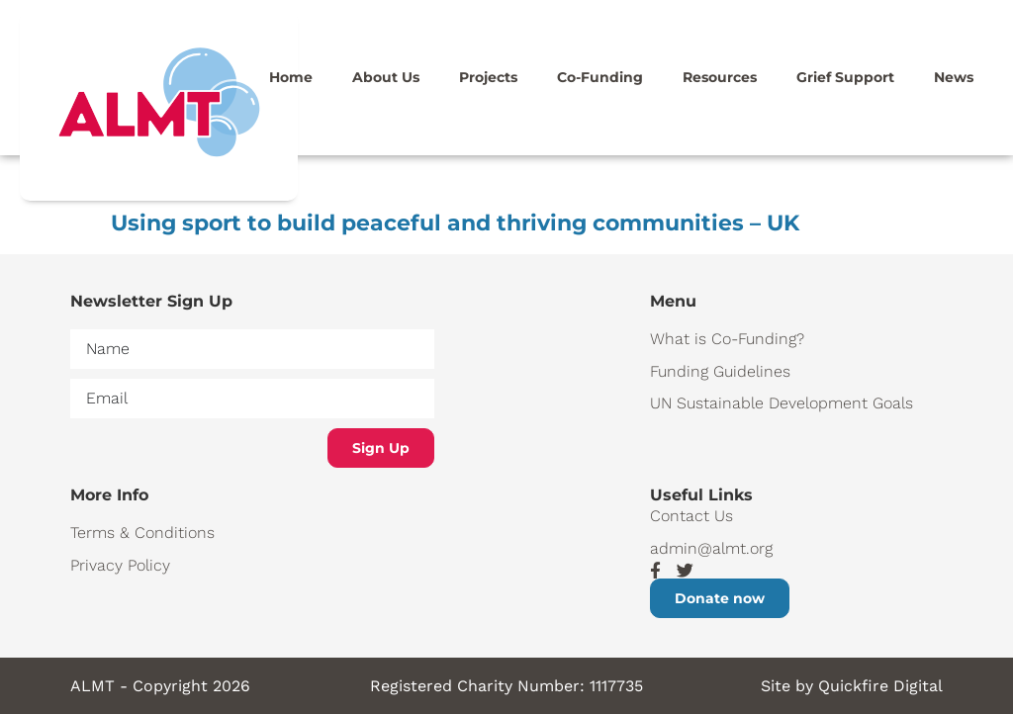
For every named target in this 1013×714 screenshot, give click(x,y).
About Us (385, 77)
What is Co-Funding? (727, 338)
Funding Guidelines (720, 371)
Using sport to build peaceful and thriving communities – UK (455, 223)
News (953, 77)
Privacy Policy (120, 565)
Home (291, 77)
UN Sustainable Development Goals (781, 403)
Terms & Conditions (142, 532)
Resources (720, 77)
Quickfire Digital (880, 685)
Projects (488, 77)
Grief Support (845, 77)
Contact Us (691, 515)
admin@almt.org (711, 548)
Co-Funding (600, 77)
